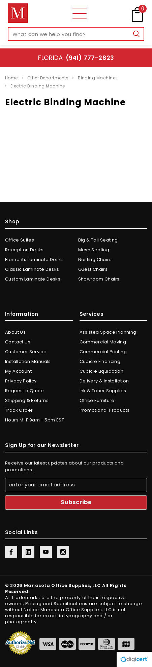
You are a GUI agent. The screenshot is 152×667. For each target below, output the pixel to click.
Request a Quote (24, 390)
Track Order (19, 410)
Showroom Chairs (99, 279)
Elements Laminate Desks (34, 259)
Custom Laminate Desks (32, 279)
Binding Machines (98, 78)
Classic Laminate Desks (32, 269)
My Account (18, 371)
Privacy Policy (20, 381)
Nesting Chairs (95, 259)
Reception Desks (24, 250)
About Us (15, 332)
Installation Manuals (28, 361)
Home (11, 78)
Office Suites (19, 240)
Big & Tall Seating (98, 240)
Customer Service (26, 351)
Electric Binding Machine (37, 86)
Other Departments (47, 78)
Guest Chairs (93, 269)
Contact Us (17, 342)
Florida (76, 57)
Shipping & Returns (27, 400)
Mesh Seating (94, 250)
